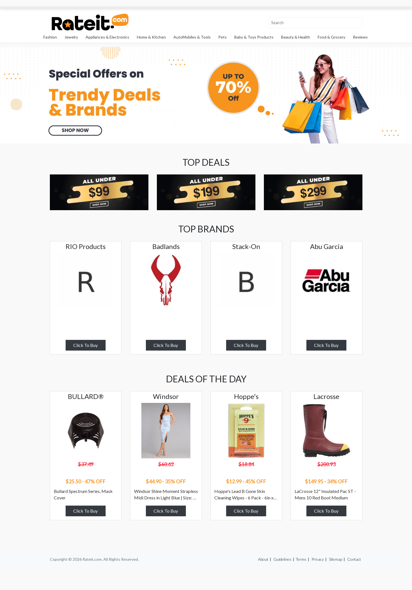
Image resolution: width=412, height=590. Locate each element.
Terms (301, 559)
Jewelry (71, 37)
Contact (354, 559)
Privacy (317, 559)
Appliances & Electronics (107, 37)
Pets (222, 37)
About (263, 559)
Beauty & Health (295, 37)
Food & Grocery (331, 37)
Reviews (360, 37)
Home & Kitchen (151, 37)
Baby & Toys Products (253, 37)
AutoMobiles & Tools (192, 37)
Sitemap (335, 559)
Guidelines (282, 559)
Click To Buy (85, 345)
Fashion (50, 37)
